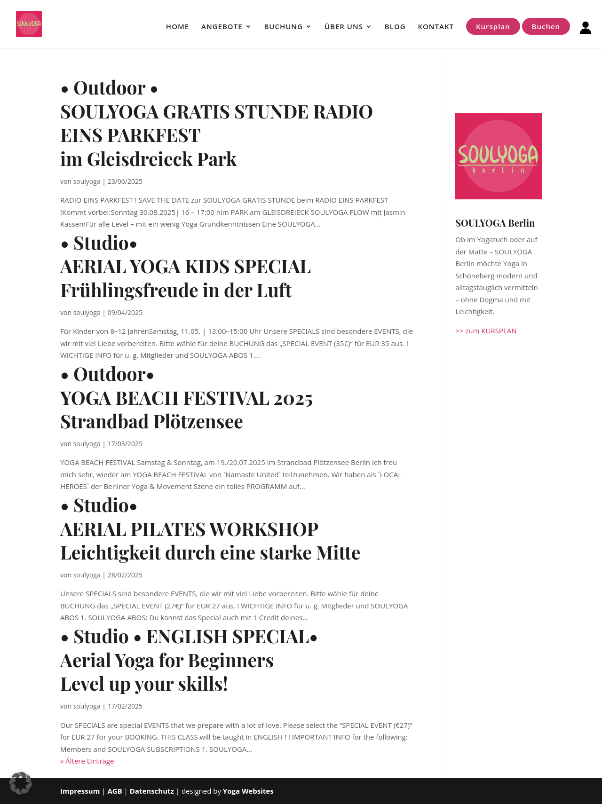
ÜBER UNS (344, 27)
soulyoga (87, 181)
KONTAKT (436, 27)
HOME (177, 27)
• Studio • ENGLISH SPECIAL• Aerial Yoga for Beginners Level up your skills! (189, 659)
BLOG (395, 27)
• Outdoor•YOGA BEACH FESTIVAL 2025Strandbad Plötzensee (186, 397)
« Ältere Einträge (87, 760)
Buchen (546, 26)
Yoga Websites (248, 791)
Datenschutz (152, 791)
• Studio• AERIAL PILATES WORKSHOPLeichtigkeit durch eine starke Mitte (210, 528)
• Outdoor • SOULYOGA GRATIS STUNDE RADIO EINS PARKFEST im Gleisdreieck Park (216, 123)
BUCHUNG (283, 27)
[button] (20, 783)
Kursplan (493, 26)
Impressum (80, 791)
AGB (115, 791)
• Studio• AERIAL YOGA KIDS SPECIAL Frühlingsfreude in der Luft (185, 266)
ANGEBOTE (221, 27)
